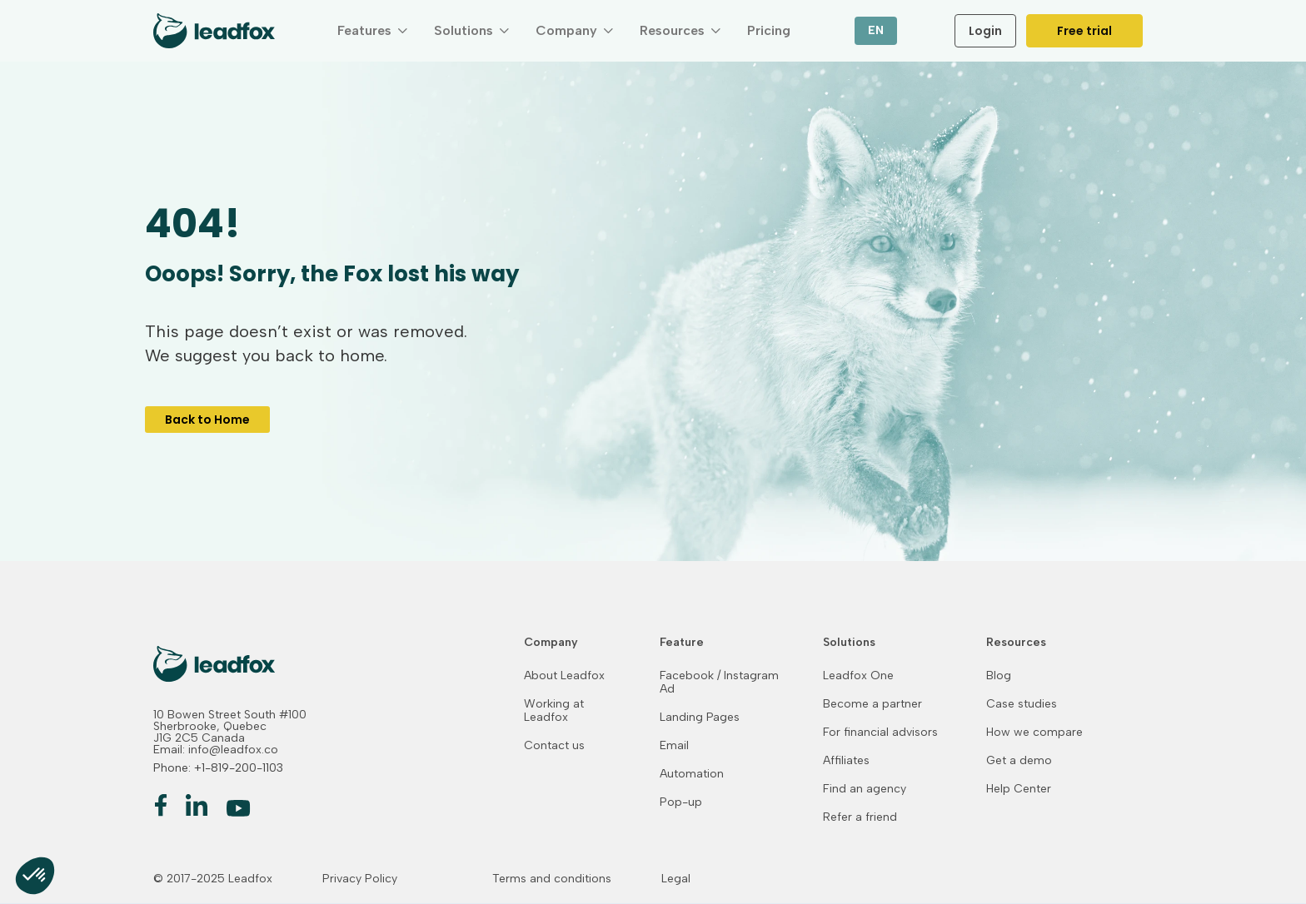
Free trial (1084, 30)
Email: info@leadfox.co (215, 750)
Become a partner (872, 704)
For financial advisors (880, 732)
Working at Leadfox (554, 711)
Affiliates (846, 760)
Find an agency (864, 789)
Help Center (1018, 789)
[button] (372, 31)
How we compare (1034, 732)
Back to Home (207, 419)
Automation (692, 774)
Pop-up (681, 802)
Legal (675, 879)
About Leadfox (564, 676)
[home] (214, 30)
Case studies (1021, 704)
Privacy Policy (359, 879)
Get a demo (1019, 760)
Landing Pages (700, 717)
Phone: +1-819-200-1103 (218, 768)
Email (674, 746)
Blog (998, 676)
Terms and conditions (551, 879)
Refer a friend (860, 817)
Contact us (554, 746)
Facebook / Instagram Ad (719, 682)
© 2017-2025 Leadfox (212, 879)
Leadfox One (858, 676)
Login (985, 30)
